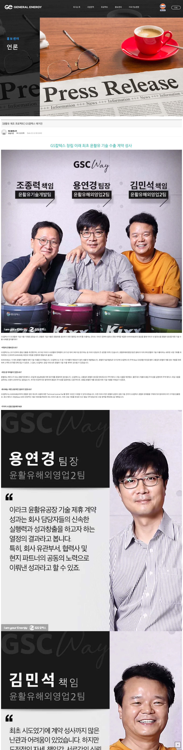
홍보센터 (118, 7)
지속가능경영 (134, 7)
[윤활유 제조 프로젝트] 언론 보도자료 (23, 667)
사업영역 (90, 7)
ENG (176, 7)
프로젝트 (104, 7)
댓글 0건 (11, 133)
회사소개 (76, 7)
